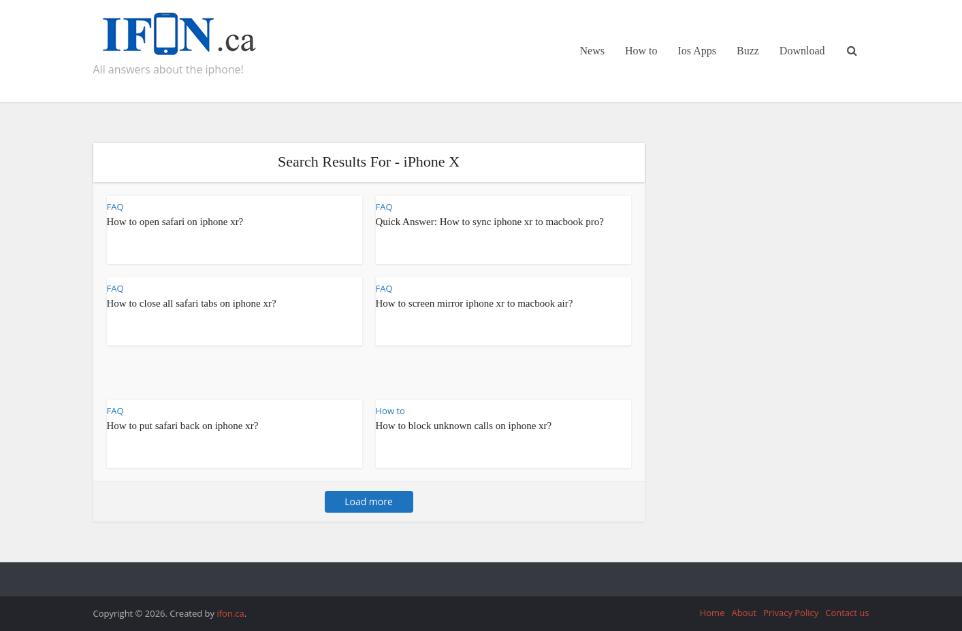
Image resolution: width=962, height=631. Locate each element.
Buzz (748, 50)
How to (641, 50)
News (592, 50)
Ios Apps (697, 50)
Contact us (847, 613)
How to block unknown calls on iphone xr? (464, 425)
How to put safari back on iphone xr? (183, 425)
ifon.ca (230, 613)
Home (712, 613)
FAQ (115, 207)
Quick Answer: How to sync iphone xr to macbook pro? (490, 221)
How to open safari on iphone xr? (175, 221)
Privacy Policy (790, 613)
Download (802, 50)
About (743, 613)
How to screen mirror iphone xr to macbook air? (474, 303)
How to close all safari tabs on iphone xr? (191, 303)
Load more (368, 501)
